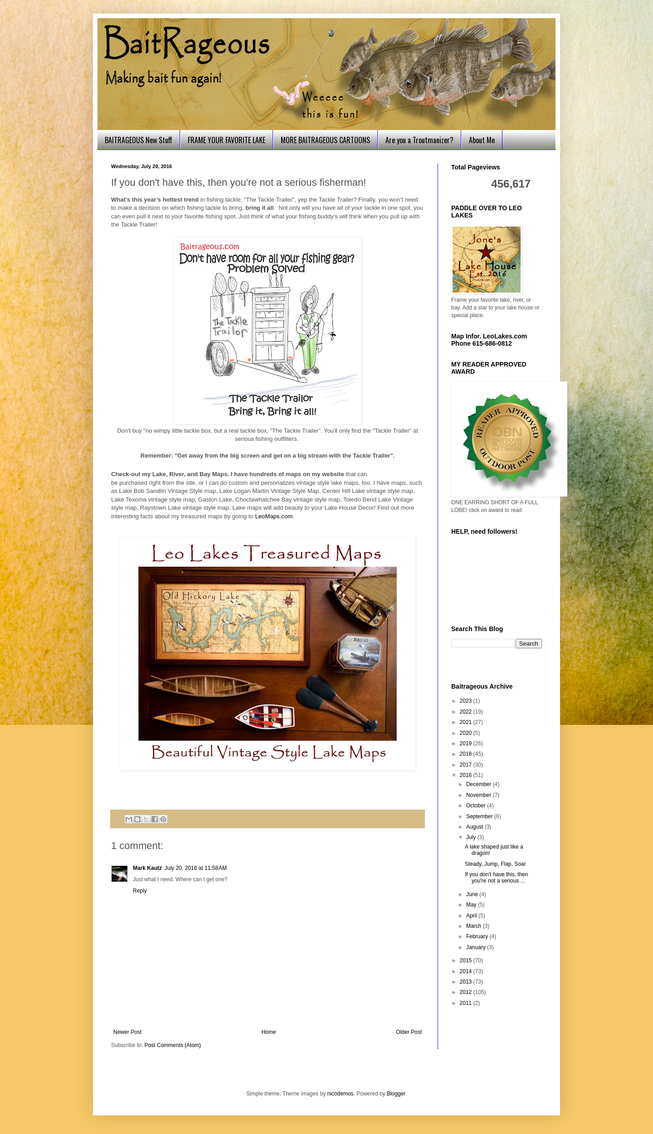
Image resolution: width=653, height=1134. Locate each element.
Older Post (409, 1032)
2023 (466, 701)
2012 (466, 992)
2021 (466, 722)
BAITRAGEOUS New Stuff (138, 140)
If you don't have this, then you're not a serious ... (496, 877)
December (479, 784)
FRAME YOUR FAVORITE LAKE (226, 140)
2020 (466, 733)
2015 (466, 960)
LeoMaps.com (273, 516)
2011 (466, 1003)
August (475, 827)
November (479, 795)
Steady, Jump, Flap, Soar (495, 864)
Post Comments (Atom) (172, 1045)
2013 (466, 982)
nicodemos (340, 1094)
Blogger (396, 1094)
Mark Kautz (147, 868)
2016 (466, 775)
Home (269, 1032)
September (480, 816)
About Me (482, 140)
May (472, 905)
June (472, 894)
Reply (140, 891)
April (472, 915)
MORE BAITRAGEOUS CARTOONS (325, 140)
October (476, 805)
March (474, 926)
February (477, 936)
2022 (466, 712)
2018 (466, 754)
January (476, 947)
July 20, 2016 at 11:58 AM (196, 868)
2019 (466, 743)
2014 (466, 971)
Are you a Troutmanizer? (419, 140)
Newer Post (127, 1032)
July (472, 837)
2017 (466, 765)
